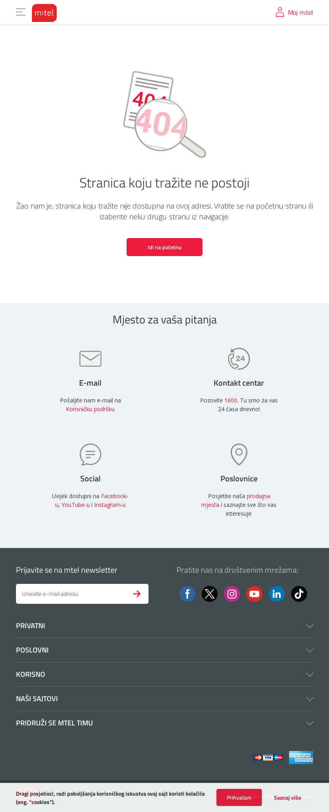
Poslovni (164, 649)
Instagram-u (110, 504)
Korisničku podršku (90, 409)
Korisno (164, 674)
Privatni (164, 625)
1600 (230, 400)
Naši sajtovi (164, 698)
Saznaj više (287, 800)
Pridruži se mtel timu (164, 722)
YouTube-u (75, 504)
